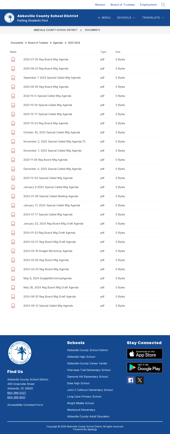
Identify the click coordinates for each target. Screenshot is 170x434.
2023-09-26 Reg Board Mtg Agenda (45, 86)
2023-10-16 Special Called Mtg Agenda (47, 105)
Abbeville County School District (56, 30)
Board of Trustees (123, 4)
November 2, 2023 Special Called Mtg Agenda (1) (54, 141)
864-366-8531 (16, 397)
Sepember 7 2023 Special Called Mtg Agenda (52, 77)
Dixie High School (78, 383)
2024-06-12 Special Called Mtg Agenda (48, 305)
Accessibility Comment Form (25, 404)
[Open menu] (104, 18)
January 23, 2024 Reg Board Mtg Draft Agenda (53, 223)
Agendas (58, 42)
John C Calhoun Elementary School (90, 390)
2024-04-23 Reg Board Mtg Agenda (46, 269)
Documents (92, 30)
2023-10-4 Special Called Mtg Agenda (47, 96)
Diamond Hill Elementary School (87, 376)
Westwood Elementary (81, 409)
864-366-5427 (16, 393)
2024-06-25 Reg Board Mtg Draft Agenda (49, 296)
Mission (100, 4)
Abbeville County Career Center (87, 363)
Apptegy (92, 429)
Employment (148, 4)
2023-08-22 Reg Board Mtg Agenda (45, 68)
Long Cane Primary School (84, 396)
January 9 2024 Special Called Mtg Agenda (50, 187)
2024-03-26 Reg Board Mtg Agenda (46, 260)
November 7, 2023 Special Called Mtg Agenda (52, 150)
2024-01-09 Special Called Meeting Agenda (50, 196)
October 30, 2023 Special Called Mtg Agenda (51, 132)
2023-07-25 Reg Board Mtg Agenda (45, 59)
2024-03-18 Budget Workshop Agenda (47, 251)
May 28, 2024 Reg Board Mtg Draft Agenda (50, 287)
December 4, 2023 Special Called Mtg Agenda (52, 168)
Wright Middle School (80, 403)
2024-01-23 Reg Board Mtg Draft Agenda (49, 232)
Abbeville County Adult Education (88, 416)
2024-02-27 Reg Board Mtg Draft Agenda (49, 241)
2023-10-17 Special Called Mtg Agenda (47, 114)
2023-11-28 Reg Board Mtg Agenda (45, 159)
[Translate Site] (153, 18)
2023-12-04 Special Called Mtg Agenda (48, 178)
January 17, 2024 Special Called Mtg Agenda (51, 205)
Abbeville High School (81, 356)
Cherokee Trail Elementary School (89, 370)
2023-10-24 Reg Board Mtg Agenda (45, 123)
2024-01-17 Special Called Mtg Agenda (47, 214)
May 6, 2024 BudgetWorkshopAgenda (47, 278)
